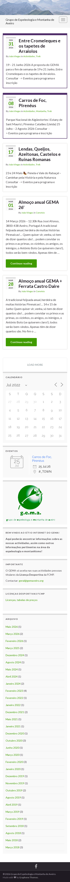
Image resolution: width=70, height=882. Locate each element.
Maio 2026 (12, 626)
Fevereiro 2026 (14, 640)
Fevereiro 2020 (14, 761)
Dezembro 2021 (15, 712)
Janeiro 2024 (13, 683)
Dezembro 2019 (15, 776)
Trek (38, 56)
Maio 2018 (12, 840)
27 (26, 435)
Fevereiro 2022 (14, 697)
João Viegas (15, 56)
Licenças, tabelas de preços (22, 599)
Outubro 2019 (14, 790)
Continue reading (21, 263)
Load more (35, 364)
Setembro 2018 (15, 826)
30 (51, 435)
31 (60, 435)
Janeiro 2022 (13, 705)
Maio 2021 (12, 719)
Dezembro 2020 (15, 733)
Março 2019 (12, 811)
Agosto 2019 (13, 797)
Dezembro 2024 (15, 655)
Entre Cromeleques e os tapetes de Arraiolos (39, 46)
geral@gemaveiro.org (31, 580)
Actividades (29, 56)
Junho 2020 (12, 747)
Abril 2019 (12, 804)
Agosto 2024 (13, 662)
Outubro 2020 (14, 740)
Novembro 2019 (15, 783)
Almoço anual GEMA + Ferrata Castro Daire (40, 283)
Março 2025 (12, 648)
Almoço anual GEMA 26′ (38, 204)
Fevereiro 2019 (14, 818)
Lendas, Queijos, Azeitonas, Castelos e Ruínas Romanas (39, 154)
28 (35, 435)
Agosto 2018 (13, 833)
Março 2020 (12, 754)
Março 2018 (12, 847)
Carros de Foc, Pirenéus (32, 103)
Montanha (41, 111)
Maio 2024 (12, 669)
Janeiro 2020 (13, 769)
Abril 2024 (12, 676)
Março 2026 (12, 633)
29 (43, 435)
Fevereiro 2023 (14, 690)
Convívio (40, 212)
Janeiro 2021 (13, 726)
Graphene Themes (28, 877)
